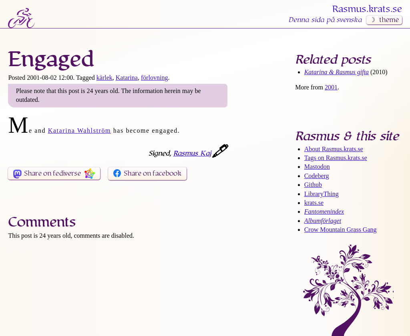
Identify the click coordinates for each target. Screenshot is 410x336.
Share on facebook (152, 174)
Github (313, 184)
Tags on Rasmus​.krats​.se (335, 157)
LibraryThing (321, 193)
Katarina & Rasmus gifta (336, 72)
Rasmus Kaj (192, 154)
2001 (331, 87)
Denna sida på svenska (325, 20)
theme (389, 20)
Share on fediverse (52, 174)
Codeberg (316, 175)
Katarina (127, 77)
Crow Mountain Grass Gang (340, 229)
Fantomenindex (324, 211)
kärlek (104, 77)
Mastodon (317, 166)
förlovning (154, 77)
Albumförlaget (322, 220)
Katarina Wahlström (79, 130)
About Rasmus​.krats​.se (333, 149)
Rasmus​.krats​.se (367, 9)
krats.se (314, 202)
